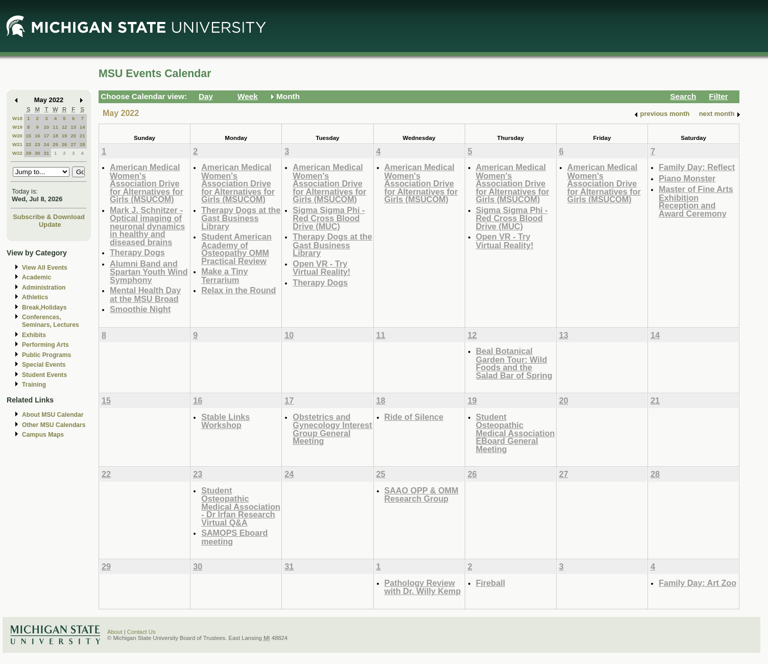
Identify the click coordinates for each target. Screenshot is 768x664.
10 (46, 127)
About (115, 632)
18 (55, 135)
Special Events (43, 364)
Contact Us (141, 632)
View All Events (44, 267)
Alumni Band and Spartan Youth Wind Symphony (149, 271)
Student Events (44, 374)
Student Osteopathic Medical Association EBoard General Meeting (515, 433)
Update (50, 224)
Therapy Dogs (137, 252)
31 (46, 153)
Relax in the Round (238, 290)
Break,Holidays (44, 307)
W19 (17, 127)
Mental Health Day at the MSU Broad (145, 294)
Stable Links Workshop (225, 421)
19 (64, 135)
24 (46, 144)
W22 (17, 153)
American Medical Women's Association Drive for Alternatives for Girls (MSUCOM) (146, 183)
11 (55, 127)
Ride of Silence (414, 416)
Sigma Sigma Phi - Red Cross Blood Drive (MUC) (329, 218)
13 (73, 127)
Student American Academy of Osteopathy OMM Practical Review (236, 249)
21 (82, 135)
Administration (43, 287)
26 (64, 144)
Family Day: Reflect (697, 167)
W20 (17, 135)
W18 (17, 118)
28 (82, 144)
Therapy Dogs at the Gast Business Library (240, 218)
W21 (17, 144)
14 (82, 127)
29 (28, 153)
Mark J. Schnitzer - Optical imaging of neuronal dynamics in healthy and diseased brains (147, 226)
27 (73, 144)
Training (34, 384)
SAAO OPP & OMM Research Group (422, 495)
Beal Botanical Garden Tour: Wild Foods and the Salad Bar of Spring (514, 363)
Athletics (35, 297)
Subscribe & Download (49, 217)
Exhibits (34, 335)
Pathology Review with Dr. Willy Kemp (423, 587)
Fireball (490, 582)
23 (37, 144)
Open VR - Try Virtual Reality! (321, 268)
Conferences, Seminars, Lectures (50, 321)
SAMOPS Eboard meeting (234, 537)
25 (55, 144)
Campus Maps (43, 434)
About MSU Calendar (52, 414)
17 (46, 135)
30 (37, 153)
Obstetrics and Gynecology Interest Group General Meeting (332, 429)
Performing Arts (45, 344)
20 (73, 135)
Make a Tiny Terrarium (224, 275)
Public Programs (46, 355)
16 (37, 135)
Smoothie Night (140, 309)
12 (64, 127)
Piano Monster (687, 178)
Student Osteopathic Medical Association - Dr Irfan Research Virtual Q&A (240, 506)
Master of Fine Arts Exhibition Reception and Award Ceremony (696, 201)
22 (28, 144)
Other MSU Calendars (54, 425)
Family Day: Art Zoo (697, 582)
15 (28, 135)
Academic (36, 277)
